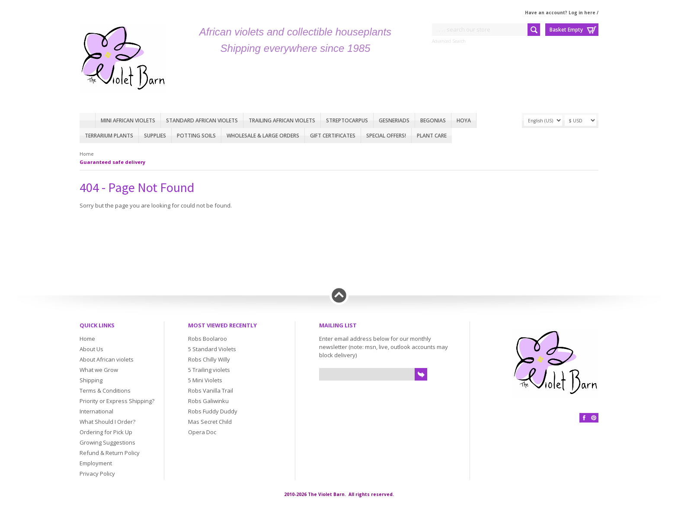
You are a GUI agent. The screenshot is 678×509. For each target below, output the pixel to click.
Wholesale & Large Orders (263, 135)
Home (87, 120)
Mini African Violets (128, 120)
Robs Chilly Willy (209, 359)
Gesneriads (394, 120)
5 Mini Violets (205, 380)
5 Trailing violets (209, 370)
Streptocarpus (347, 120)
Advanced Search (449, 41)
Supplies (155, 135)
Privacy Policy (97, 473)
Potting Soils (196, 135)
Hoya (464, 120)
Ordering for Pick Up (106, 432)
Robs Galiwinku (208, 401)
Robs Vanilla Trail (210, 390)
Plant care (432, 135)
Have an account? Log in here (560, 13)
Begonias (433, 120)
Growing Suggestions (107, 442)
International (96, 411)
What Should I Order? (107, 422)
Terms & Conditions (105, 390)
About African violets (107, 359)
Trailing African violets (282, 120)
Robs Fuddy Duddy (212, 411)
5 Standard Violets (212, 349)
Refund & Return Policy (110, 453)
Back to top (339, 295)
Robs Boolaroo (207, 339)
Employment (96, 463)
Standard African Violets (202, 120)
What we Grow (99, 370)
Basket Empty (566, 29)
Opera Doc (202, 432)
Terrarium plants (109, 135)
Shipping (91, 380)
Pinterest (593, 418)
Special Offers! (386, 135)
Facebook (584, 418)
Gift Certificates (332, 135)
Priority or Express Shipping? (117, 401)
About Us (91, 349)
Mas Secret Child (210, 422)
